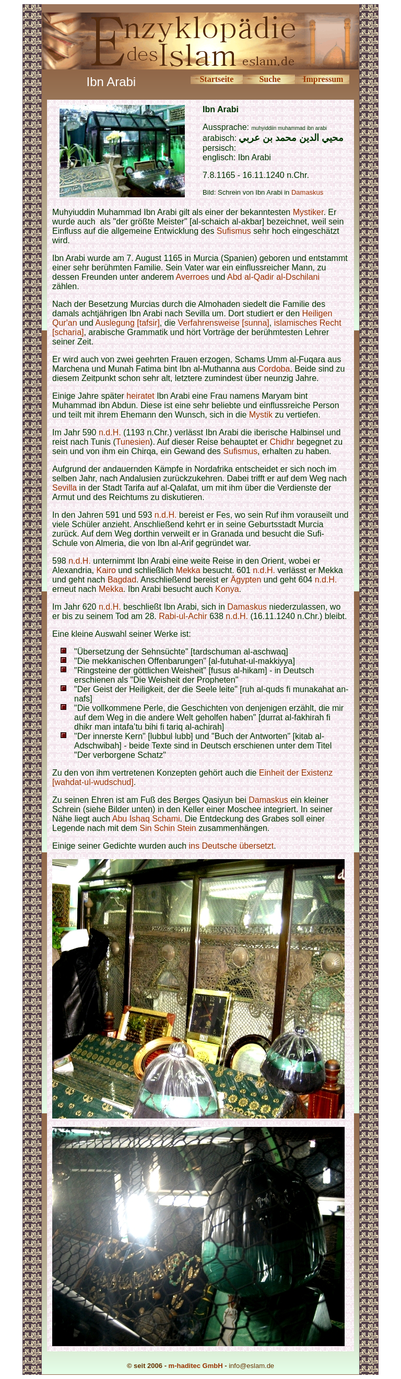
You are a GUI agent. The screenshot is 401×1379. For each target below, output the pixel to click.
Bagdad (122, 579)
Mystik (261, 414)
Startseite (216, 79)
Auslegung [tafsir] (127, 322)
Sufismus (234, 231)
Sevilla (64, 487)
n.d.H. (110, 432)
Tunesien (133, 441)
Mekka (188, 570)
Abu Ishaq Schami (146, 818)
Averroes (192, 276)
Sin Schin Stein (168, 828)
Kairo (106, 570)
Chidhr (282, 441)
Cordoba (274, 368)
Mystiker (308, 212)
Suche (269, 79)
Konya (227, 589)
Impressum (323, 79)
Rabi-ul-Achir (183, 616)
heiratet (140, 395)
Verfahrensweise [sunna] (223, 322)
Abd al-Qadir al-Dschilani (273, 276)
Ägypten (246, 579)
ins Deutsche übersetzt (231, 845)
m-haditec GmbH (196, 1366)
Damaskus (307, 192)
